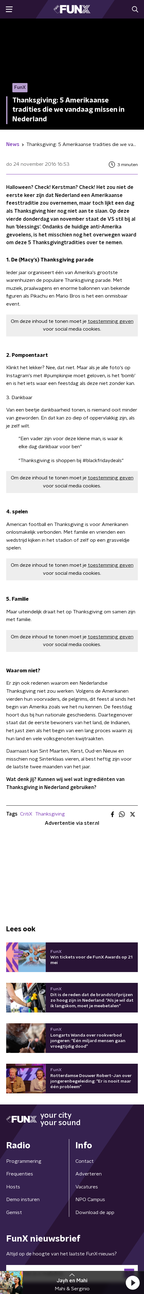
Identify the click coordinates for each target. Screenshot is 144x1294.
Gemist (14, 1212)
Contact (84, 1161)
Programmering (23, 1161)
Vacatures (86, 1186)
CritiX (26, 814)
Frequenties (19, 1173)
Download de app (94, 1212)
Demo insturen (23, 1199)
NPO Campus (90, 1199)
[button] (132, 1282)
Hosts (13, 1186)
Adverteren (88, 1173)
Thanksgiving (50, 814)
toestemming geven (110, 321)
